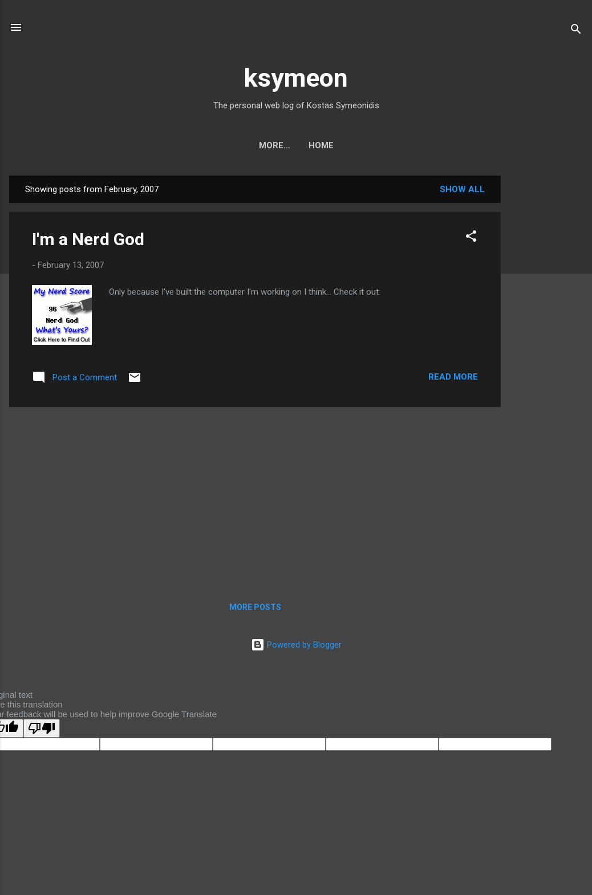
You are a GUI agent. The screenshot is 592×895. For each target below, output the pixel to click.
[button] (471, 238)
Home (296, 145)
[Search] (576, 31)
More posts (255, 607)
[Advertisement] (546, 347)
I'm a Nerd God (88, 239)
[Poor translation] (41, 728)
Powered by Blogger (296, 645)
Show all (462, 189)
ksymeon (296, 78)
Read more (453, 377)
